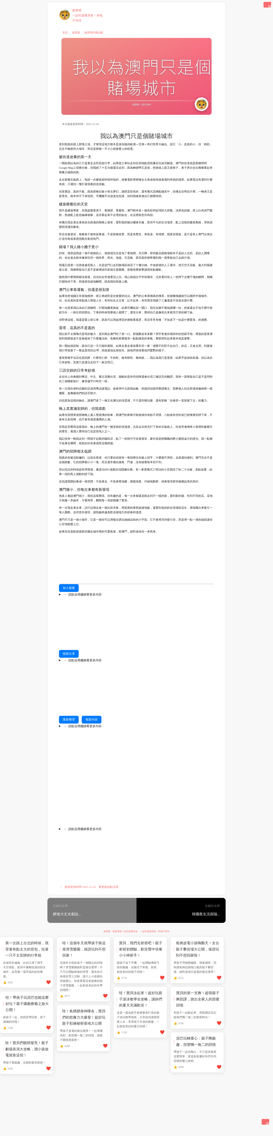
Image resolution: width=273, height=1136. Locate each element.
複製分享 (69, 653)
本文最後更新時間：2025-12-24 (80, 124)
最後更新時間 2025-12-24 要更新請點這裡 (88, 886)
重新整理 (69, 719)
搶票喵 (76, 10)
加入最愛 (69, 587)
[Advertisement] (136, 560)
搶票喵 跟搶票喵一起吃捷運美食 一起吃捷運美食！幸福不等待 (136, 931)
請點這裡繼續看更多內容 (82, 594)
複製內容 (92, 719)
